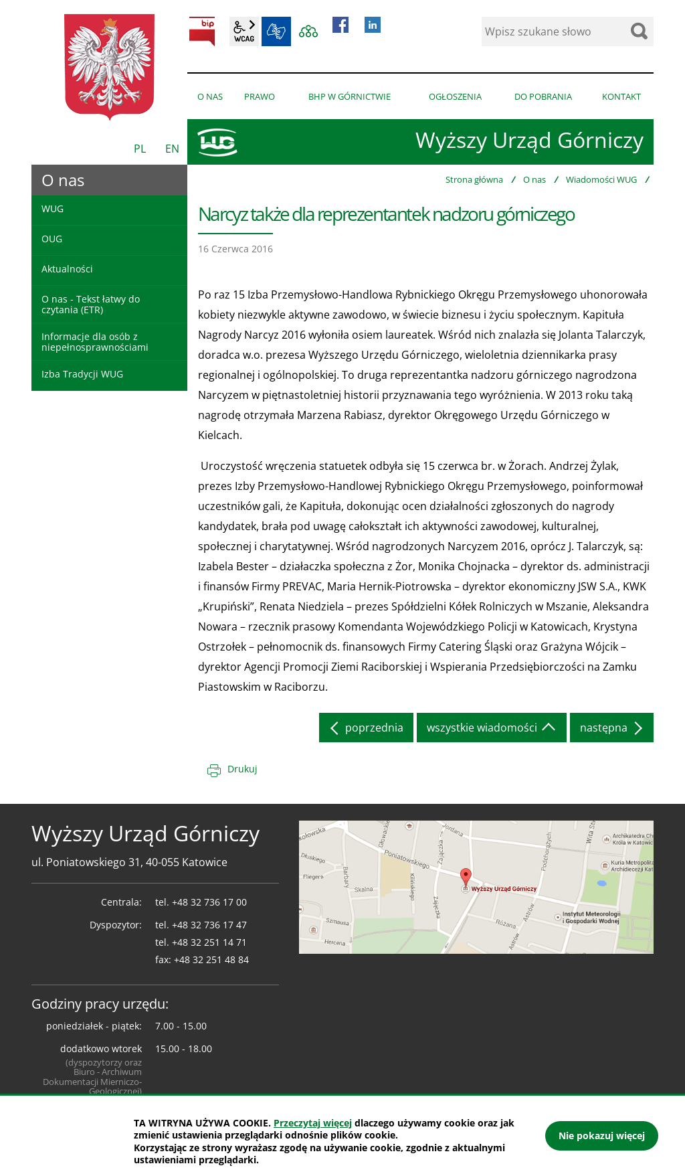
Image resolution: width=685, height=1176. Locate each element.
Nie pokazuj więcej (602, 1135)
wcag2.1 (244, 31)
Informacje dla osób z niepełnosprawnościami (95, 341)
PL (140, 148)
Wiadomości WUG (601, 179)
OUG (51, 238)
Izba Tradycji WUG (82, 373)
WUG (52, 208)
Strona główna (474, 179)
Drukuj (242, 768)
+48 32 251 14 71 (209, 942)
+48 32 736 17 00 (209, 902)
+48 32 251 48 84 (211, 959)
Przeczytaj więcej (313, 1122)
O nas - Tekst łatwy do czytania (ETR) (90, 303)
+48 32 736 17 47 (209, 924)
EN (172, 148)
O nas (534, 179)
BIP (202, 31)
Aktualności (67, 268)
